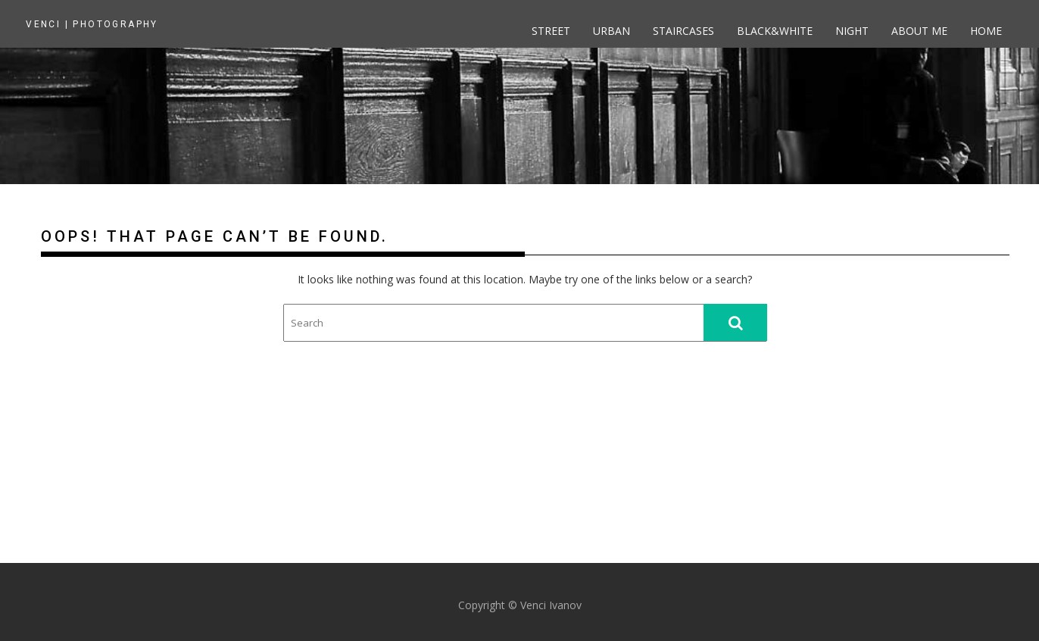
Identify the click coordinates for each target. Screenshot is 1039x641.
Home (986, 30)
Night (852, 30)
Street (551, 30)
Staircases (683, 30)
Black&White (775, 30)
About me (919, 30)
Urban (611, 30)
